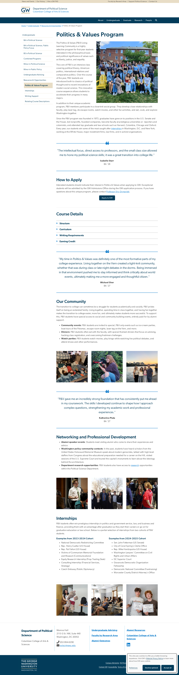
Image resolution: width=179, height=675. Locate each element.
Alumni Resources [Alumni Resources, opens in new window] (136, 630)
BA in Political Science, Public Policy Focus (36, 47)
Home (23, 26)
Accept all (167, 668)
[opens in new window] (129, 646)
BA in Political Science (33, 40)
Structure (65, 223)
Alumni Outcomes (101, 641)
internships (116, 128)
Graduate (127, 20)
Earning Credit (67, 241)
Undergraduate (113, 20)
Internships (29, 91)
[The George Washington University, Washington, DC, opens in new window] (29, 665)
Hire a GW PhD (52, 1)
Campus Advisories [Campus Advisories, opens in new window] (112, 663)
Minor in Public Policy (33, 69)
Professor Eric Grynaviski (117, 192)
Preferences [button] (133, 668)
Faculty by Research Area (117, 1)
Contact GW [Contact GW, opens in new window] (103, 667)
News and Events (28, 1)
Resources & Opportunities (51, 26)
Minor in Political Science (34, 64)
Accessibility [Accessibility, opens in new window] (112, 667)
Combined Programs (32, 59)
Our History (41, 1)
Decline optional (151, 668)
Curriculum (66, 229)
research (135, 465)
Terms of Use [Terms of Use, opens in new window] (122, 667)
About (100, 20)
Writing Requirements (72, 235)
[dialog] (152, 663)
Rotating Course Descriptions (37, 101)
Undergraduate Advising (34, 75)
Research (138, 20)
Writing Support (32, 96)
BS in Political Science (33, 53)
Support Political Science (138, 1)
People (149, 20)
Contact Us (153, 1)
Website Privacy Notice (154, 658)
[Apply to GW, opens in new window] (107, 197)
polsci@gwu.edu (68, 645)
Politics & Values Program (36, 85)
